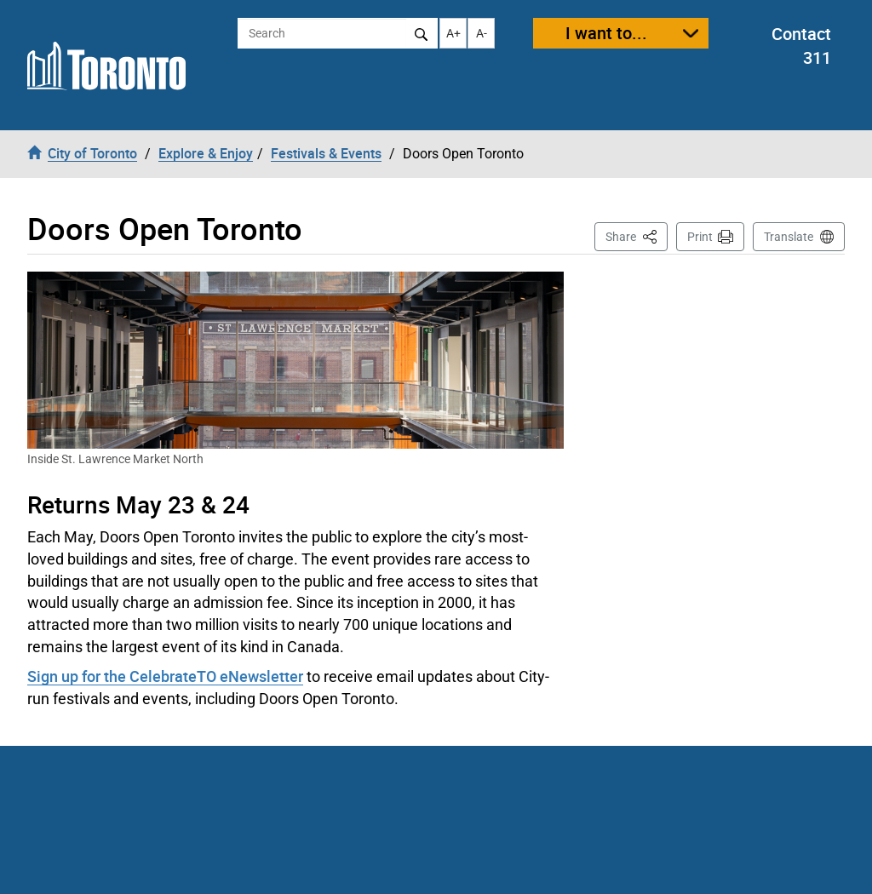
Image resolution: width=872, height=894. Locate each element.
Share (636, 235)
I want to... (606, 32)
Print (700, 237)
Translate (788, 237)
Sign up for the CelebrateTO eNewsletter (165, 676)
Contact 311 (801, 46)
